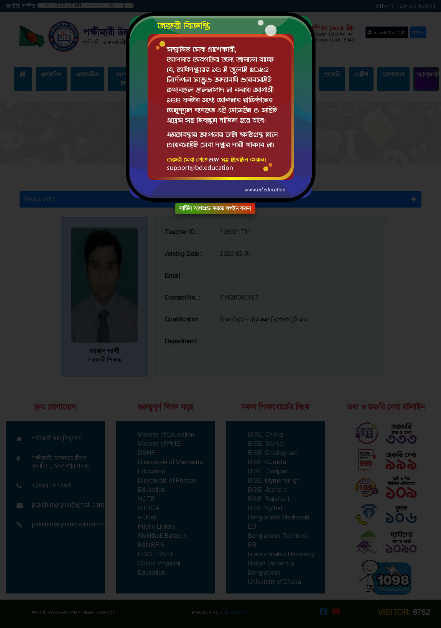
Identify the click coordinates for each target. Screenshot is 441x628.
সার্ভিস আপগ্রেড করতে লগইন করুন (215, 208)
